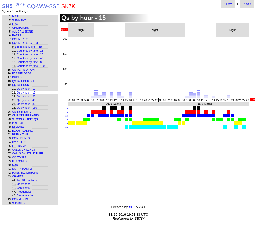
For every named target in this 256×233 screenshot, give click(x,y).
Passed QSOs (21, 73)
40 (66, 120)
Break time (20, 134)
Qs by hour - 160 (27, 107)
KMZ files (19, 142)
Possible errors (25, 172)
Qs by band (24, 183)
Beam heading (22, 130)
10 (66, 108)
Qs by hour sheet (25, 81)
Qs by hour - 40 (26, 100)
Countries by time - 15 (30, 50)
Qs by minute (21, 111)
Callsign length (24, 149)
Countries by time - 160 (31, 65)
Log (15, 23)
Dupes (17, 77)
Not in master (22, 168)
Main (15, 16)
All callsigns (22, 31)
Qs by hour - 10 (26, 88)
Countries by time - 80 (30, 62)
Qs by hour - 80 (26, 103)
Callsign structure (27, 153)
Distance (19, 126)
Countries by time (26, 42)
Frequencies (24, 191)
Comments (20, 199)
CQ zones (19, 157)
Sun (15, 164)
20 (66, 116)
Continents (21, 138)
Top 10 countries (27, 180)
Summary (19, 20)
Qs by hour (20, 84)
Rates (16, 35)
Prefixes (19, 123)
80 (66, 123)
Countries (20, 39)
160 (66, 127)
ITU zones (19, 161)
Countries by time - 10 (28, 46)
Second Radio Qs (25, 119)
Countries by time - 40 (30, 58)
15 (66, 112)
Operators (20, 27)
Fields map (20, 145)
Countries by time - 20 (30, 54)
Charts (17, 176)
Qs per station (23, 69)
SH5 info (18, 203)
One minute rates (25, 115)
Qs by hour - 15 (26, 92)
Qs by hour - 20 (26, 96)
